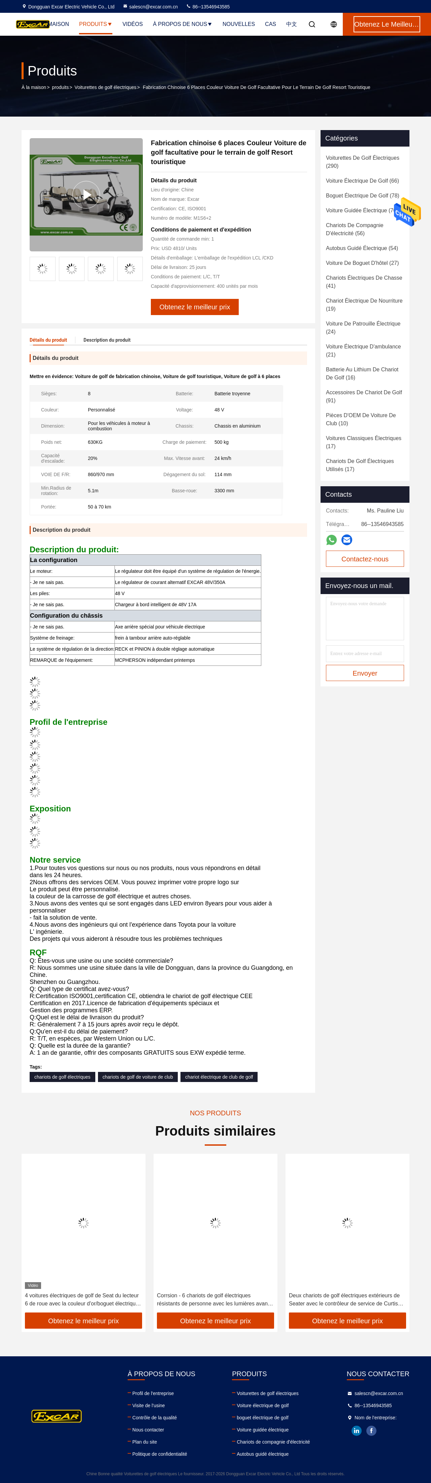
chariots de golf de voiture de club (138, 1077)
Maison (58, 24)
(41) (364, 282)
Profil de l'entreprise (153, 1393)
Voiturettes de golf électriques (105, 87)
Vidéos (133, 24)
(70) (362, 210)
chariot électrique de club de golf (219, 1077)
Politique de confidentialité (159, 1454)
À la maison (34, 87)
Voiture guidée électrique (263, 1429)
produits (60, 87)
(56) (355, 229)
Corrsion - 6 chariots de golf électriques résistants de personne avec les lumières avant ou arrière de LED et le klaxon (213, 1300)
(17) (363, 442)
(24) (363, 328)
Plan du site (144, 1442)
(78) (362, 195)
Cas (270, 24)
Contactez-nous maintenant (365, 561)
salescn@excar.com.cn (150, 6)
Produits (95, 24)
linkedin (357, 1431)
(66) (362, 181)
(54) (362, 248)
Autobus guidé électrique (263, 1454)
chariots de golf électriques (62, 1077)
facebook (371, 1431)
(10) (361, 419)
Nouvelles (239, 24)
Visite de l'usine (148, 1405)
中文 (291, 24)
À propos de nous (182, 24)
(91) (364, 396)
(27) (362, 263)
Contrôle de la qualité (154, 1417)
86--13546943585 (208, 6)
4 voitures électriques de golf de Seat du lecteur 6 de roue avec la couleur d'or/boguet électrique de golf (82, 1300)
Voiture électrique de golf (263, 1405)
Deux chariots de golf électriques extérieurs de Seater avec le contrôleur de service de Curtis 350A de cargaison (344, 1300)
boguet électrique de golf (262, 1417)
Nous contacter (148, 1429)
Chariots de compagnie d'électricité (273, 1442)
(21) (363, 351)
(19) (364, 305)
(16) (362, 373)
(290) (362, 162)
